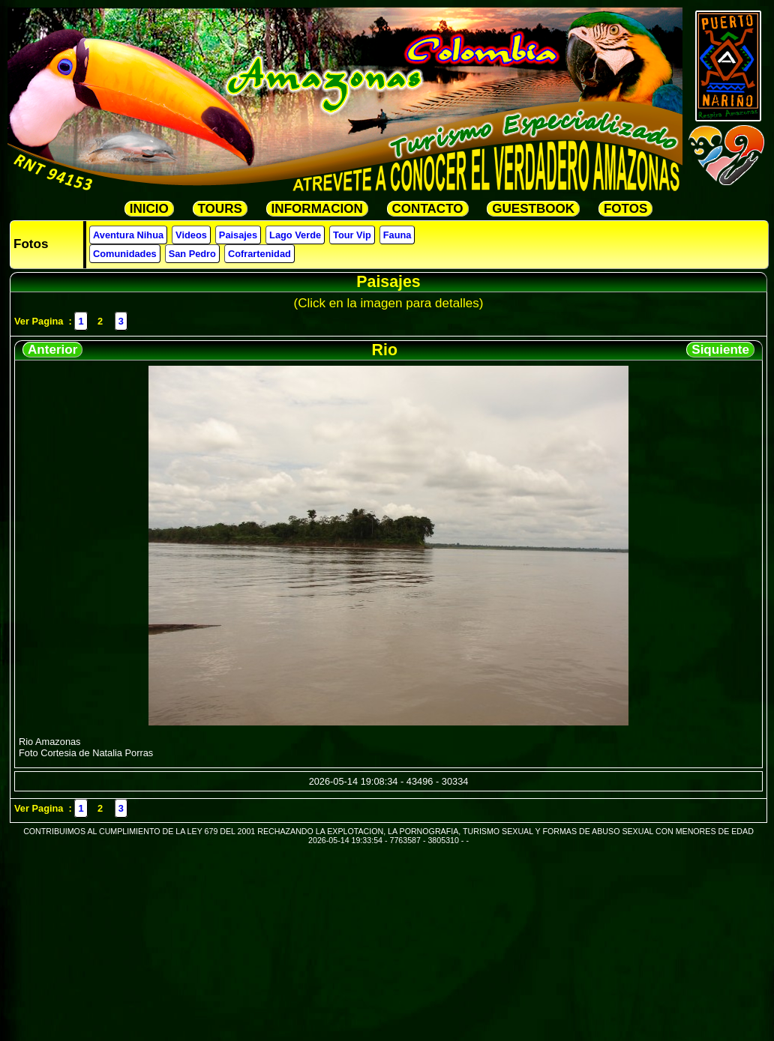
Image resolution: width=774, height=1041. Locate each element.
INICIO (149, 209)
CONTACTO (428, 209)
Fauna (397, 235)
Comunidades (125, 253)
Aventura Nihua (128, 235)
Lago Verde (295, 235)
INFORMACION (317, 209)
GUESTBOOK (533, 209)
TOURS (220, 209)
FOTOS (625, 209)
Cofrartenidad (259, 253)
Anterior (52, 350)
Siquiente (720, 350)
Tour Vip (352, 235)
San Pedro (192, 253)
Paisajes (238, 235)
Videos (191, 235)
